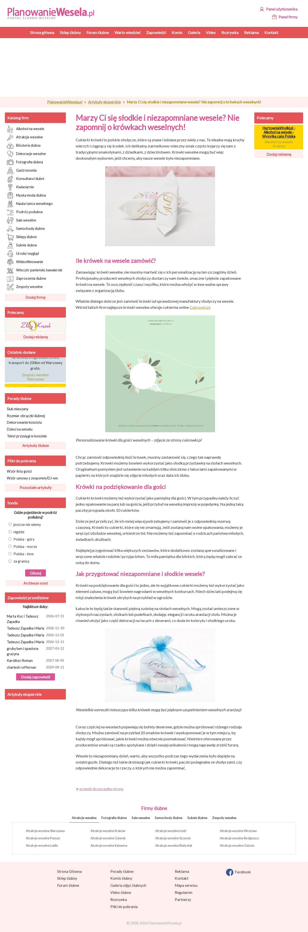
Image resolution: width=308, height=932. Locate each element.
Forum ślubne (68, 885)
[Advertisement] (160, 67)
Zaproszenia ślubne (26, 278)
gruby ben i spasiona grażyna (36, 651)
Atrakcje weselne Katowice (109, 845)
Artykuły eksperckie (104, 102)
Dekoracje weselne (26, 154)
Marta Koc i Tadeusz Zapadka (36, 619)
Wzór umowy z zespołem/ (32, 478)
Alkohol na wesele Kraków (279, 144)
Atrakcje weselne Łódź (170, 831)
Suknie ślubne (22, 245)
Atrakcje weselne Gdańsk (108, 838)
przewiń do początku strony (101, 789)
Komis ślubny (121, 878)
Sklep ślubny (67, 878)
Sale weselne (21, 220)
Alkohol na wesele (25, 129)
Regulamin (183, 892)
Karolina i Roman (36, 661)
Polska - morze (23, 546)
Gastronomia (22, 170)
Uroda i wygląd (23, 253)
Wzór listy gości (19, 471)
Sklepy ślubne (22, 237)
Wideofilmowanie (25, 262)
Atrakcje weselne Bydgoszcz (239, 838)
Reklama (182, 871)
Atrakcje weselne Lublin (42, 845)
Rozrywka (118, 899)
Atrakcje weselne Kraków (108, 831)
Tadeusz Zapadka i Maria (36, 629)
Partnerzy (183, 899)
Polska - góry (22, 539)
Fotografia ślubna (25, 162)
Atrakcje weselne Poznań (43, 838)
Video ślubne (120, 892)
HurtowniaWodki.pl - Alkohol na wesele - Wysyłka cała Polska (278, 132)
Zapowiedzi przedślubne (28, 597)
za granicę (19, 561)
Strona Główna (69, 871)
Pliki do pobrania (21, 460)
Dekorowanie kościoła (24, 422)
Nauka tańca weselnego (30, 203)
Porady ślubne (19, 398)
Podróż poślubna (25, 212)
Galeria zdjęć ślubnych (128, 885)
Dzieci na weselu (19, 429)
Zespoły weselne (25, 287)
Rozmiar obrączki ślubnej (26, 416)
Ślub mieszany (17, 409)
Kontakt (181, 878)
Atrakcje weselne (25, 137)
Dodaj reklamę (35, 336)
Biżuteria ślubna (24, 145)
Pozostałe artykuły (35, 487)
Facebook (238, 872)
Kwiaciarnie (20, 187)
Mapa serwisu (186, 885)
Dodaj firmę (35, 297)
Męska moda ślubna (26, 195)
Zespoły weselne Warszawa (35, 378)
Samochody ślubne (26, 228)
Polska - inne (21, 554)
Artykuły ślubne (35, 445)
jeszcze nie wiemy (25, 524)
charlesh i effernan (36, 668)
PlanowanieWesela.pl (64, 102)
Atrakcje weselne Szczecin (173, 838)
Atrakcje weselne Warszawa (45, 831)
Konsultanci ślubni (25, 179)
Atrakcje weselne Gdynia (237, 845)
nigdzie (16, 532)
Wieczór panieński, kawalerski (34, 270)
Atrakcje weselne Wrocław (238, 831)
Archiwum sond (35, 583)
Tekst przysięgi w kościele (27, 436)
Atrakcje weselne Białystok (173, 845)
